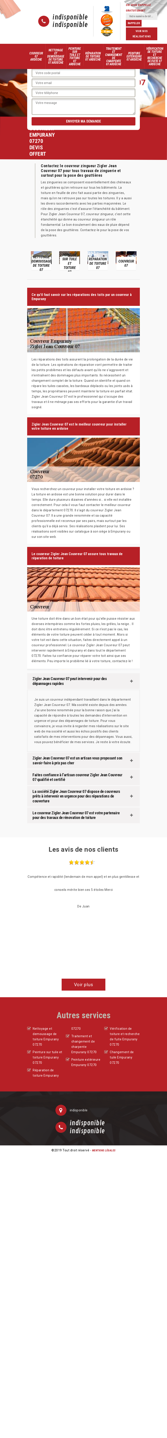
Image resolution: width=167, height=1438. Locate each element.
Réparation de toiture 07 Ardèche (93, 56)
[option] (41, 260)
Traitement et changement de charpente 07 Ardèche (113, 56)
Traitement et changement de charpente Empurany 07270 (84, 1044)
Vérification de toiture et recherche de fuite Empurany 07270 (125, 1036)
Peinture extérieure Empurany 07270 (86, 1062)
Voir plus (83, 984)
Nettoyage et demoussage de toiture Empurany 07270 (46, 1036)
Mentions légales (104, 1150)
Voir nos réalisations (142, 34)
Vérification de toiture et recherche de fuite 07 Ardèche (154, 56)
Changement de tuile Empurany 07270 (122, 1057)
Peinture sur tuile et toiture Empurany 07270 (47, 1057)
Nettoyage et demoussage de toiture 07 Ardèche (55, 56)
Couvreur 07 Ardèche (36, 56)
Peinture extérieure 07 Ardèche (134, 56)
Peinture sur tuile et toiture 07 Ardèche (74, 56)
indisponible (70, 17)
